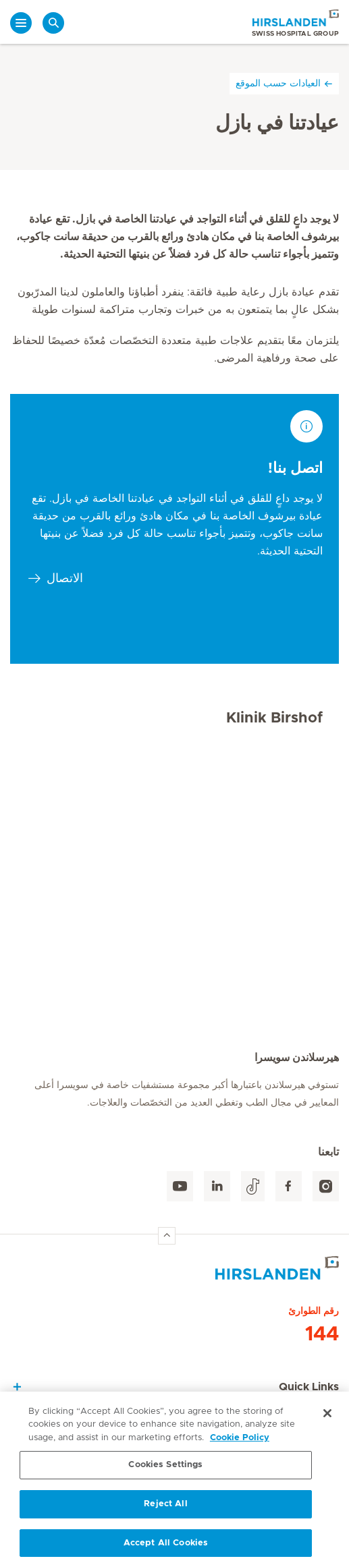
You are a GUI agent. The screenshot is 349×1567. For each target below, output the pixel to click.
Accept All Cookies (166, 1546)
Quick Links (309, 1386)
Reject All (165, 1507)
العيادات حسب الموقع (284, 83)
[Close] (327, 1416)
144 (322, 1334)
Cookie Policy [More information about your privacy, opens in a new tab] (239, 1441)
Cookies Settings (165, 1468)
